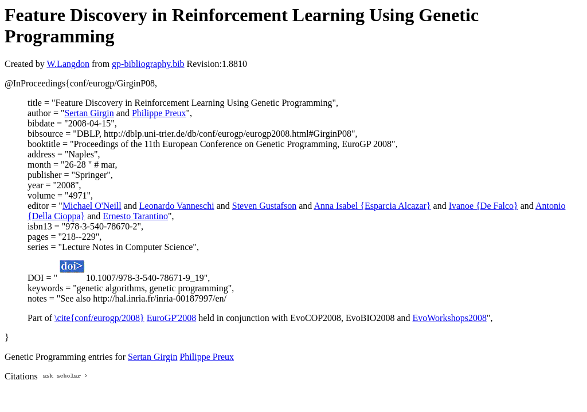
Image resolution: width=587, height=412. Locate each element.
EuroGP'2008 (171, 318)
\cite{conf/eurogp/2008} (99, 318)
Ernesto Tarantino (135, 216)
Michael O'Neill (92, 206)
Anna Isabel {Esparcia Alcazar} (372, 206)
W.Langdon (67, 64)
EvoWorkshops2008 (450, 318)
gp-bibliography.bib (148, 64)
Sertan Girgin (89, 113)
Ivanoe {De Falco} (483, 206)
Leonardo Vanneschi (176, 206)
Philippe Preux (159, 113)
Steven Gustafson (264, 206)
